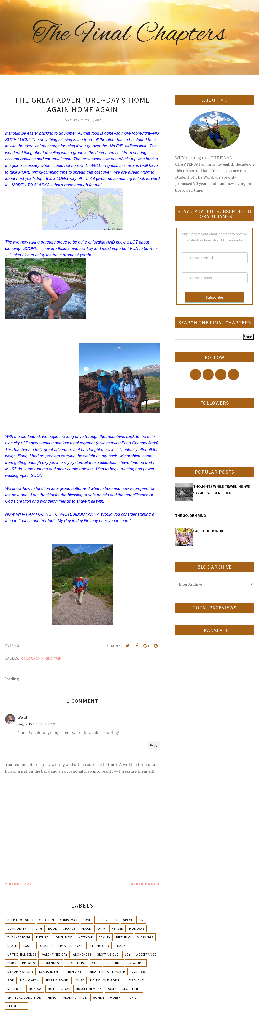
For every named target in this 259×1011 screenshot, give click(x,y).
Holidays (136, 928)
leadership (16, 1006)
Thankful (123, 946)
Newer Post (22, 883)
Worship (117, 997)
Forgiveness (107, 920)
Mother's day (59, 989)
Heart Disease (56, 980)
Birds (11, 963)
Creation (46, 920)
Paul (22, 717)
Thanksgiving (18, 937)
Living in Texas (70, 946)
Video (52, 997)
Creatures (135, 963)
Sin (141, 920)
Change (69, 928)
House (79, 980)
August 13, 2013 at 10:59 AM (36, 724)
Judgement (134, 980)
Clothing (113, 963)
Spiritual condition (24, 997)
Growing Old (108, 954)
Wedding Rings (74, 997)
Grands (46, 946)
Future (42, 937)
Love (87, 920)
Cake (96, 963)
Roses (112, 989)
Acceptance (146, 954)
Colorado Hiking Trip (41, 658)
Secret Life (131, 989)
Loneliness (63, 937)
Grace (128, 920)
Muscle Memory (88, 989)
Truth (37, 928)
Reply (154, 745)
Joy (128, 954)
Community (16, 928)
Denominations (20, 971)
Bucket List (76, 963)
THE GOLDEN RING (190, 515)
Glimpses (138, 971)
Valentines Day (54, 954)
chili (134, 997)
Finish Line (73, 971)
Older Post (143, 883)
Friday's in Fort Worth (106, 971)
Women (98, 997)
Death (12, 946)
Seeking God (99, 946)
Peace (86, 928)
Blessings (145, 937)
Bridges (28, 963)
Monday (35, 989)
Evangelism (48, 971)
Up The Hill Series (21, 954)
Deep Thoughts (20, 920)
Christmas (68, 920)
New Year (85, 937)
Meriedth (15, 989)
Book (52, 928)
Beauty (104, 937)
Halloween (29, 980)
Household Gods (104, 980)
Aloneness (82, 954)
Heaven (117, 928)
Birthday (123, 937)
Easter (28, 946)
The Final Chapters (129, 34)
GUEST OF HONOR (208, 530)
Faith (101, 928)
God (10, 980)
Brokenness (51, 963)
